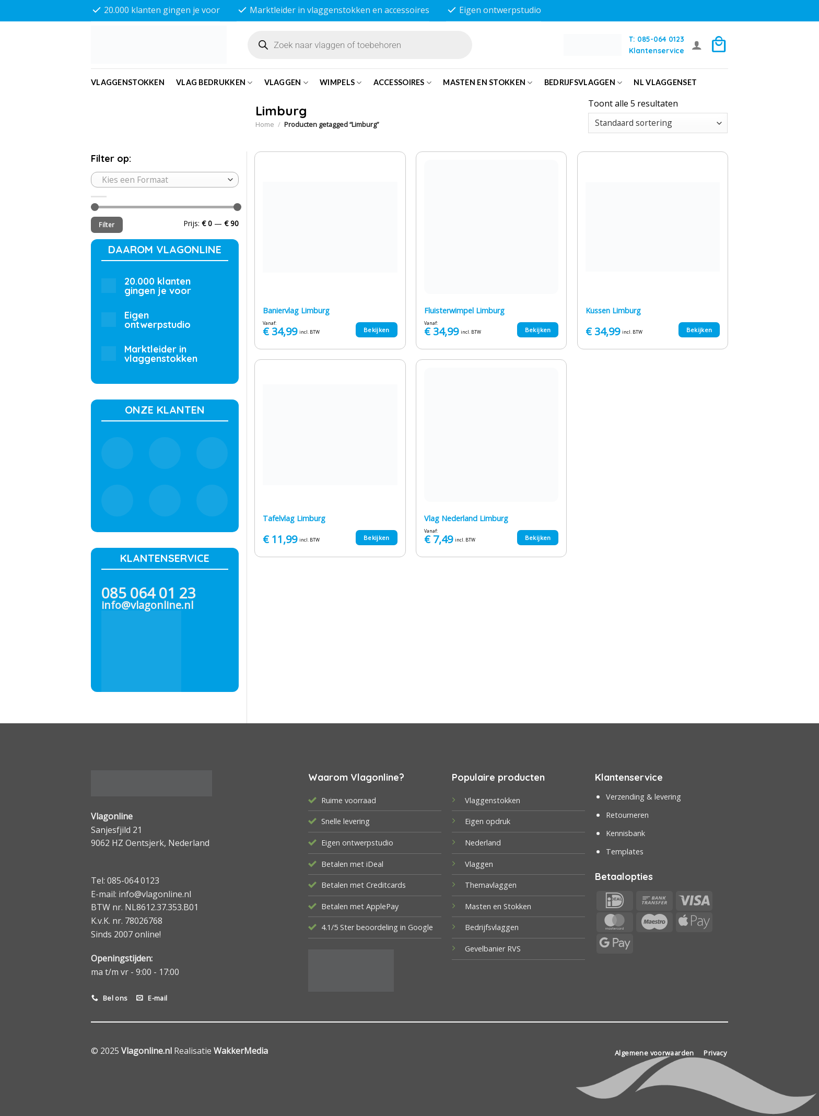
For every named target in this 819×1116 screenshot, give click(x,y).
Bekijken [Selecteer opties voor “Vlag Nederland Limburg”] (538, 538)
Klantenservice (656, 50)
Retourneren (627, 815)
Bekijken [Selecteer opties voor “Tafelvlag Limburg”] (377, 538)
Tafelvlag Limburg (294, 518)
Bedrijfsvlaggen (492, 927)
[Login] (697, 44)
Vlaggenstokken (128, 82)
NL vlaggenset (665, 82)
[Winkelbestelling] (658, 123)
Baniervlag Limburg (296, 310)
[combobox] (165, 179)
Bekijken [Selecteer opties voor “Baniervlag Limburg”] (377, 330)
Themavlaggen (491, 885)
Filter (106, 224)
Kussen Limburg (613, 310)
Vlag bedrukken (214, 83)
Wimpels (341, 83)
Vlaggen (286, 83)
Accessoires (402, 83)
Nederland (483, 843)
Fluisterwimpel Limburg (464, 310)
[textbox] (162, 179)
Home (264, 124)
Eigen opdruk (487, 821)
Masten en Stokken (487, 83)
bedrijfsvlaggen (583, 83)
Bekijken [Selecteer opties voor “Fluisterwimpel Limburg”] (538, 330)
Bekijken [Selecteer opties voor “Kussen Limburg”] (699, 330)
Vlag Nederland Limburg (466, 518)
